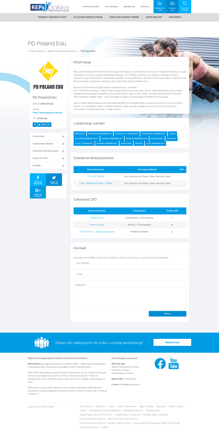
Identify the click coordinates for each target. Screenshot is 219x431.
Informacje (38, 136)
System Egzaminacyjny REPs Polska (96, 415)
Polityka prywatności (89, 427)
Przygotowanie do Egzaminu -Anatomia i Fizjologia (157, 423)
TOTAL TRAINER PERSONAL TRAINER (96, 183)
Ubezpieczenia (153, 411)
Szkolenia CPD (40, 158)
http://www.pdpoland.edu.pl (47, 113)
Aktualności (100, 406)
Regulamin (161, 406)
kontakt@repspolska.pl (129, 385)
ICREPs (75, 364)
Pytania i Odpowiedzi (126, 406)
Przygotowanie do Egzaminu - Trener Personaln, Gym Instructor (109, 419)
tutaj (95, 388)
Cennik (112, 406)
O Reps (83, 411)
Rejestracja (172, 342)
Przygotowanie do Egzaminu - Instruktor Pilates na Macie (105, 423)
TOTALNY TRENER (95, 176)
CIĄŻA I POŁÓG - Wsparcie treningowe (97, 232)
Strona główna (86, 406)
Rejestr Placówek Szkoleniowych (62, 51)
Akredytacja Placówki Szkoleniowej (105, 411)
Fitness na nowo (97, 225)
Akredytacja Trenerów (133, 411)
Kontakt (37, 165)
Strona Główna (37, 51)
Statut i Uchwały (146, 406)
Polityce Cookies (84, 391)
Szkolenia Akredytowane (45, 151)
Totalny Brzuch (97, 218)
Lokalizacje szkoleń (43, 143)
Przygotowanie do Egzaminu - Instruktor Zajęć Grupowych (141, 415)
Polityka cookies (176, 406)
